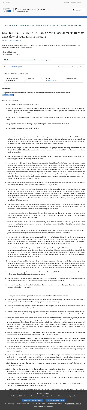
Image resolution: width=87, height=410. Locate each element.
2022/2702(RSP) (15, 40)
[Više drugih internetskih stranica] (73, 2)
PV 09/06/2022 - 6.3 (50, 81)
